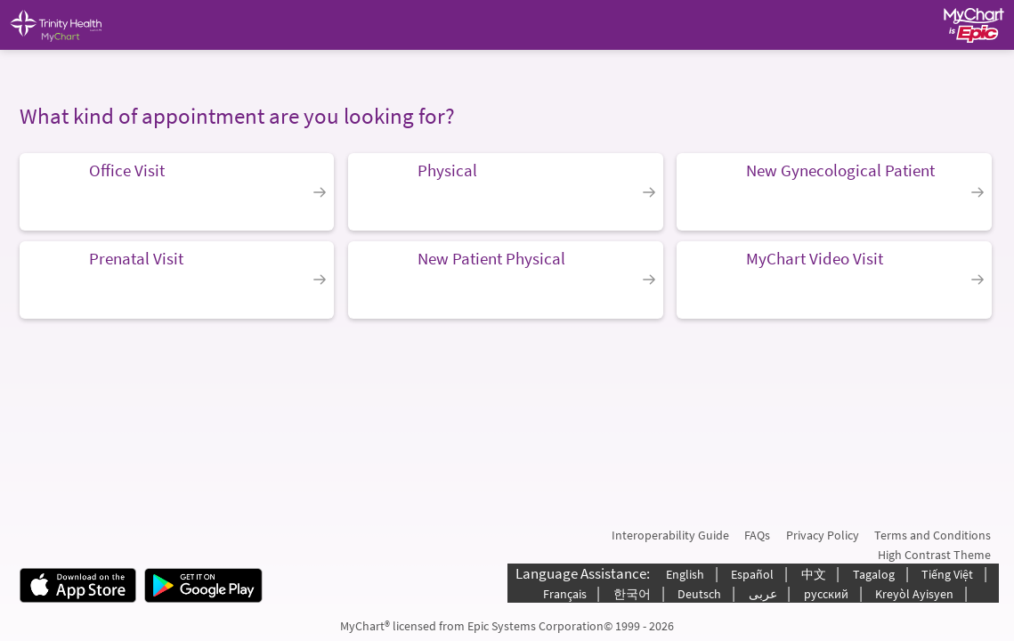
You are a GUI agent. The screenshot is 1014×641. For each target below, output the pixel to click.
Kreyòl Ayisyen (914, 594)
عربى (763, 594)
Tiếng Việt (947, 574)
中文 (813, 574)
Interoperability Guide (670, 535)
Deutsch (699, 594)
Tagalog (874, 574)
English (685, 574)
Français (565, 594)
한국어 (632, 594)
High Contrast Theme (934, 555)
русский (826, 594)
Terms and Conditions (932, 535)
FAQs (757, 535)
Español (752, 574)
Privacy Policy (822, 535)
